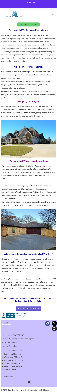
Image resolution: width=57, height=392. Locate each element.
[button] (52, 14)
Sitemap (46, 390)
